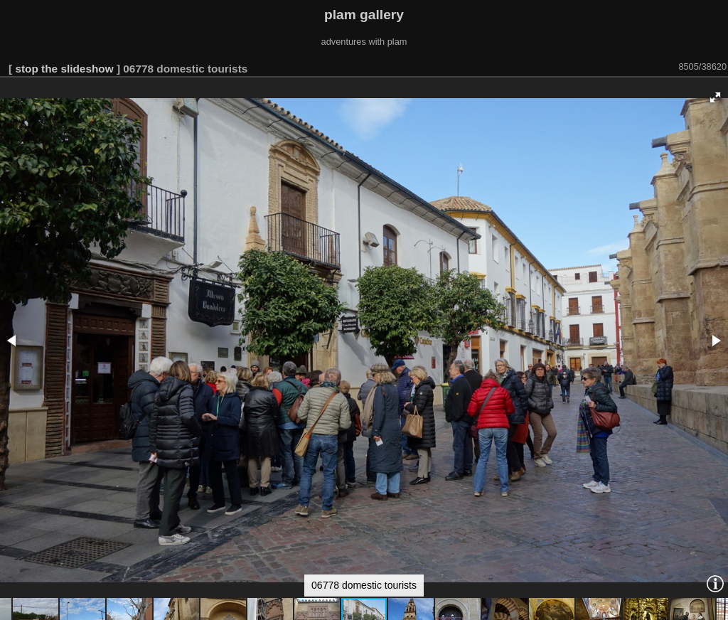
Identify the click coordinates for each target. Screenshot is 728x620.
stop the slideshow (64, 69)
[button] (715, 97)
